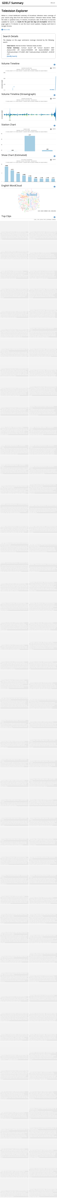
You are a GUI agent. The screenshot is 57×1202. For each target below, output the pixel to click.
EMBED (54, 219)
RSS (45, 219)
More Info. (5, 29)
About (53, 3)
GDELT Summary (12, 3)
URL (35, 219)
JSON (41, 219)
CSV (38, 219)
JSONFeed (49, 219)
